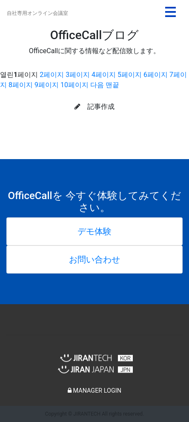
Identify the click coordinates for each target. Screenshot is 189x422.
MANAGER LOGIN (94, 390)
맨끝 (112, 85)
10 (74, 85)
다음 (97, 85)
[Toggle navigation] (170, 11)
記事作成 (94, 107)
